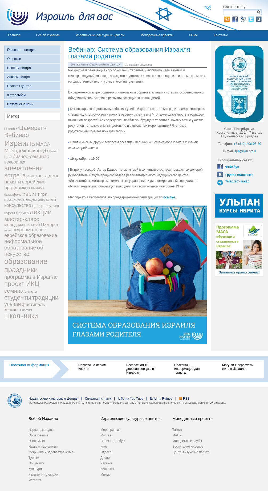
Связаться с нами (20, 104)
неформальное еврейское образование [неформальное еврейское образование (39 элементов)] (30, 232)
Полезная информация (29, 365)
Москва (105, 435)
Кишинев (107, 469)
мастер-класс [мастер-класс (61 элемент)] (21, 219)
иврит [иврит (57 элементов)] (29, 194)
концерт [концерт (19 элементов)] (38, 206)
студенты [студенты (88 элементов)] (17, 297)
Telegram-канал (236, 181)
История (35, 480)
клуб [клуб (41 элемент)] (51, 199)
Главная (14, 35)
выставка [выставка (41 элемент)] (37, 175)
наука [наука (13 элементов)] (8, 230)
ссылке (169, 197)
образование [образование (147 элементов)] (25, 261)
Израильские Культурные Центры (53, 398)
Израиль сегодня (41, 430)
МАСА (176, 435)
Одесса (105, 452)
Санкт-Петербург (112, 441)
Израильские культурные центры (100, 35)
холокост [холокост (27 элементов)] (12, 309)
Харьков (106, 463)
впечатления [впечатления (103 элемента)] (23, 168)
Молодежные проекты (157, 35)
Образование (38, 435)
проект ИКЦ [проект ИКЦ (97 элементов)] (21, 283)
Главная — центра (21, 50)
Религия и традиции (43, 474)
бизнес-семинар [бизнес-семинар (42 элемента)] (31, 156)
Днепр (105, 458)
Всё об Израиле (48, 35)
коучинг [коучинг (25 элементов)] (52, 205)
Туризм (34, 458)
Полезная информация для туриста (187, 368)
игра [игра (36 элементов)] (42, 194)
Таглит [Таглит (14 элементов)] (53, 151)
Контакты (221, 35)
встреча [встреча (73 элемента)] (15, 175)
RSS (186, 398)
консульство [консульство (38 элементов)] (17, 205)
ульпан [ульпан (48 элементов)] (12, 304)
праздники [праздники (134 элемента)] (21, 270)
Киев (104, 446)
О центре (14, 59)
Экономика (37, 441)
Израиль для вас (56, 15)
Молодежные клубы (187, 441)
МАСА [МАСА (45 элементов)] (43, 144)
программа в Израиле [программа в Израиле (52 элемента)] (31, 277)
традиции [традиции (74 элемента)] (45, 297)
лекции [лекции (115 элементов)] (41, 212)
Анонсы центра (18, 77)
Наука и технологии (43, 446)
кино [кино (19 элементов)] (41, 200)
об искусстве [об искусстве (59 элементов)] (23, 250)
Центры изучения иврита (190, 452)
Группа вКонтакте (238, 175)
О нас (193, 35)
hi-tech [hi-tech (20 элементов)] (9, 129)
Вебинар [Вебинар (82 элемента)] (16, 135)
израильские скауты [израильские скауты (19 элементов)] (20, 200)
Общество (36, 463)
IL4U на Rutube (161, 398)
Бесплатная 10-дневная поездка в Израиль (140, 368)
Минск (105, 474)
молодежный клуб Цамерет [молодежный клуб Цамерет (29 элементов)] (31, 224)
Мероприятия (110, 430)
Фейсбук (231, 167)
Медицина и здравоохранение (51, 452)
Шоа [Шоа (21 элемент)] (8, 157)
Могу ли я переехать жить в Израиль (237, 367)
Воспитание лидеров (187, 446)
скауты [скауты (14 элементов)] (32, 291)
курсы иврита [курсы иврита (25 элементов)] (16, 213)
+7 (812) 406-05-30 (247, 144)
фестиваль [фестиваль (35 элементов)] (33, 304)
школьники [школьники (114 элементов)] (21, 316)
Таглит (177, 430)
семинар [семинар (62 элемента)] (15, 291)
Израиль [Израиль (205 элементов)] (19, 143)
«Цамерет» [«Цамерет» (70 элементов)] (31, 128)
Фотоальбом (16, 95)
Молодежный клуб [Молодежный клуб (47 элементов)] (26, 150)
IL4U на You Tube (130, 398)
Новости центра (19, 68)
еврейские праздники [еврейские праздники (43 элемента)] (25, 184)
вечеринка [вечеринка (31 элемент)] (14, 161)
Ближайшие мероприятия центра (95, 64)
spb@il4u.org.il (245, 151)
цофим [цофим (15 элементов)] (27, 310)
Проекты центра (19, 86)
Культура (35, 469)
